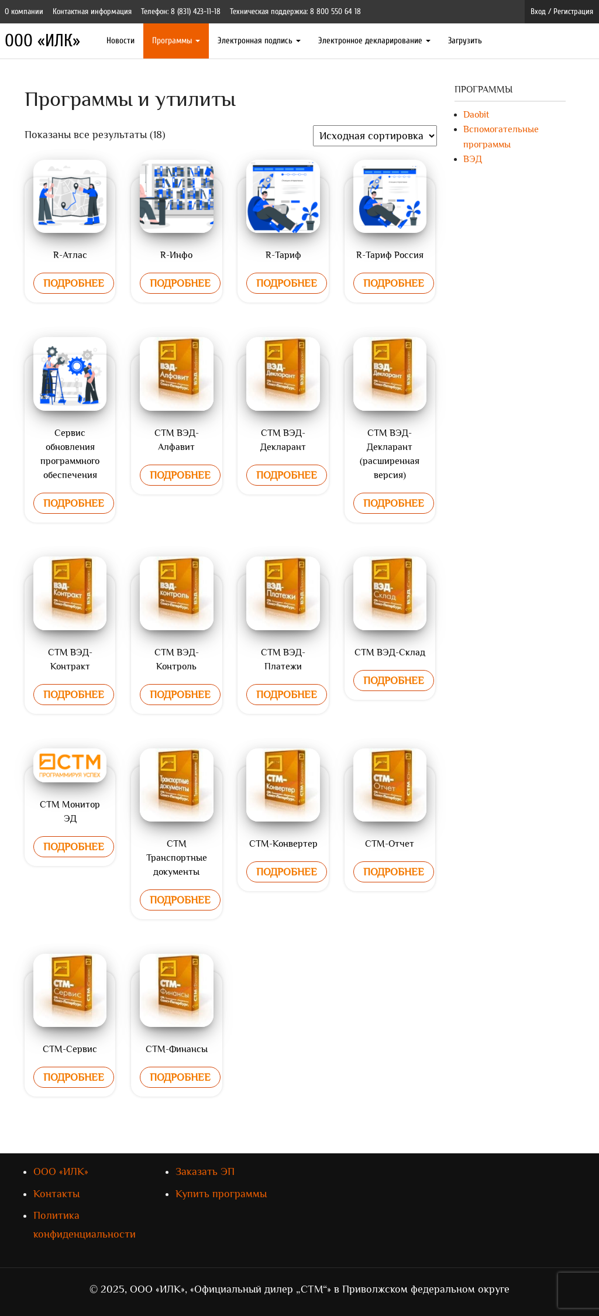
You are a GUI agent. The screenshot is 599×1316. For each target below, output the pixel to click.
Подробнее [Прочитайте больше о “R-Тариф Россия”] (393, 283)
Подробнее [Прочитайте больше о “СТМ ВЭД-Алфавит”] (180, 475)
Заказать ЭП (205, 1171)
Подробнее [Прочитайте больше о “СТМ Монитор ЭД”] (73, 847)
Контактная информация (92, 11)
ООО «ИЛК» (42, 40)
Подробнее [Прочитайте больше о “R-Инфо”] (180, 283)
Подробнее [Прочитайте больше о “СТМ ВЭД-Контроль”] (180, 694)
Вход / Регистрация (562, 11)
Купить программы (221, 1194)
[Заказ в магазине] (375, 135)
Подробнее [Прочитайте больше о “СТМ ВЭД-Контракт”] (73, 694)
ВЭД (472, 159)
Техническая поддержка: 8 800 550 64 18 (295, 11)
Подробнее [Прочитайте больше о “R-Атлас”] (73, 283)
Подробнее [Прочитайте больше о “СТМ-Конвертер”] (286, 872)
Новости (120, 41)
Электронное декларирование (374, 41)
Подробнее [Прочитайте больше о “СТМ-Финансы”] (180, 1077)
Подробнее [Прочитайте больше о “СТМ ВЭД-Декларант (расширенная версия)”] (393, 503)
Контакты (56, 1194)
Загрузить (465, 41)
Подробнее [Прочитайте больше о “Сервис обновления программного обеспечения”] (73, 503)
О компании (24, 11)
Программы (176, 41)
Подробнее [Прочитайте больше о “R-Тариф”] (286, 283)
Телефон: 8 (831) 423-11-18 (181, 11)
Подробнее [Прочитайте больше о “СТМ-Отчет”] (393, 872)
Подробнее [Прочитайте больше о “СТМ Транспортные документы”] (180, 900)
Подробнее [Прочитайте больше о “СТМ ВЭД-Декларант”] (286, 475)
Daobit (476, 114)
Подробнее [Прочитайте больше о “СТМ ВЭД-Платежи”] (286, 694)
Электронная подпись (259, 41)
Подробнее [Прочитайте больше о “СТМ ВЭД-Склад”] (393, 680)
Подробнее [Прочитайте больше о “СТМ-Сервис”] (73, 1077)
